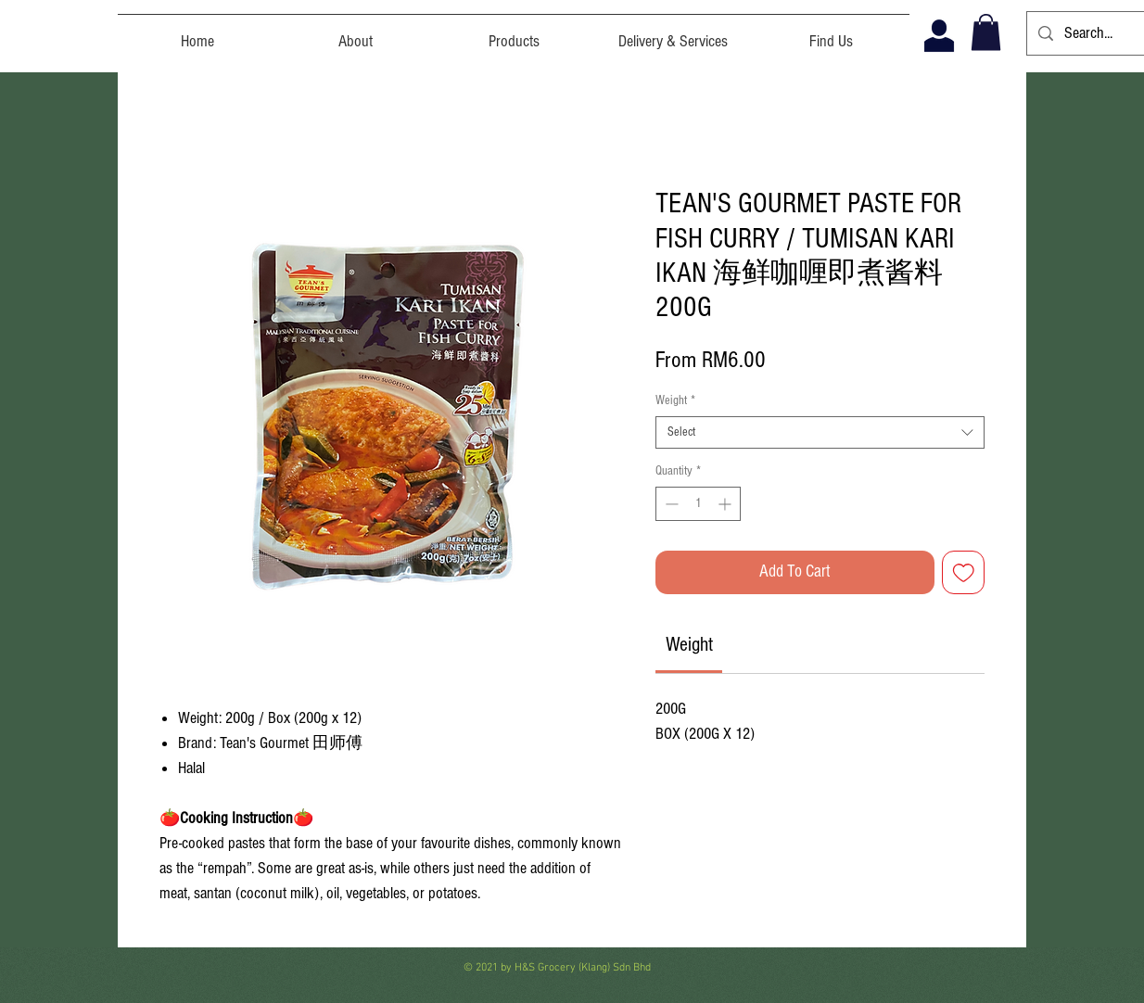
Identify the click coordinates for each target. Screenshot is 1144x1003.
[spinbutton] (698, 504)
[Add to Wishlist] (963, 572)
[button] (986, 32)
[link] (689, 644)
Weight (675, 400)
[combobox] (820, 432)
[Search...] (1093, 33)
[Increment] (726, 504)
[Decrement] (669, 504)
